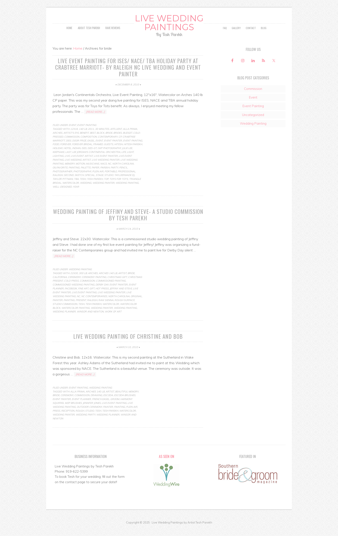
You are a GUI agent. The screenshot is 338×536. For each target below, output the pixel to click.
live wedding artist (78, 168)
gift (91, 296)
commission (71, 145)
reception (67, 418)
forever (65, 153)
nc (109, 172)
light (130, 160)
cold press (71, 288)
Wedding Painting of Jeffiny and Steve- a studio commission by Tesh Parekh (128, 223)
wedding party (85, 422)
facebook (71, 296)
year (76, 195)
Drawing (96, 403)
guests (108, 153)
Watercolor (70, 191)
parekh (105, 176)
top (106, 188)
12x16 (74, 137)
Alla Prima (130, 137)
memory (70, 172)
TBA (76, 188)
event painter (113, 149)
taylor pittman (63, 188)
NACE (103, 172)
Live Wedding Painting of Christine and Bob (128, 344)
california (60, 285)
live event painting (84, 300)
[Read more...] (95, 120)
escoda (108, 403)
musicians (92, 172)
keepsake (58, 160)
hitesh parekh (133, 153)
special (90, 184)
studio (108, 184)
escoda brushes (124, 403)
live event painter (106, 164)
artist (122, 281)
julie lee (127, 157)
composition (88, 145)
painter (58, 308)
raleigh (58, 184)
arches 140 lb (108, 281)
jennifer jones (92, 410)
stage (99, 184)
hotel (67, 157)
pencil (123, 176)
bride (108, 141)
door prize (79, 149)
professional (126, 180)
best (92, 141)
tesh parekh (95, 188)
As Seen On (166, 464)
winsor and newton (90, 319)
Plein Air (97, 180)
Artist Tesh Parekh (200, 530)
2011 (91, 137)
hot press (102, 296)
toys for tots (119, 188)
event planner (81, 406)
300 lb (83, 281)
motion (80, 172)
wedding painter (103, 191)
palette (86, 176)
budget (127, 141)
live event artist (82, 164)
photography (82, 180)
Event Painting (86, 133)
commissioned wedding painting (73, 292)
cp (120, 145)
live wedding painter (105, 168)
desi (68, 149)
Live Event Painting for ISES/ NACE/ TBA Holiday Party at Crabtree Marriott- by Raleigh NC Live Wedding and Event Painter (128, 77)
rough (79, 418)
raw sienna (105, 308)
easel (90, 149)
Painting (74, 176)
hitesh (118, 153)
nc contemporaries (94, 304)
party (114, 176)
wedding (85, 191)
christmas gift (117, 285)
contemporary (107, 145)
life (123, 160)
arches (57, 141)
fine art (83, 296)
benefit (84, 141)
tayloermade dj (124, 184)
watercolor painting (75, 315)
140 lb (83, 137)
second (69, 184)
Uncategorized (253, 125)
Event (72, 133)
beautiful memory (126, 399)
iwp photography (109, 157)
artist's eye (71, 141)
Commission (253, 99)
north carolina (123, 172)
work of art (113, 319)
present (81, 308)
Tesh (83, 188)
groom (114, 406)
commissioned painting (111, 288)
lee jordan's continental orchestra (96, 160)
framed (98, 153)
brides (117, 141)
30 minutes (102, 137)
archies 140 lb (95, 399)
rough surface (124, 308)
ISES (83, 157)
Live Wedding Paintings (169, 27)
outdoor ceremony (89, 414)
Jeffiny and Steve (121, 296)
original (136, 304)
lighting (58, 164)
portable (111, 180)
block (100, 141)
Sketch (79, 184)
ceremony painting (94, 285)
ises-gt (92, 157)
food (56, 153)
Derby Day (101, 292)
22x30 (74, 281)
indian (76, 157)
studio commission (65, 311)
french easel (100, 406)
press (56, 418)
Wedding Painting (127, 191)
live (67, 164)
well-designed (62, 195)
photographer (62, 180)
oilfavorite (60, 176)
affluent (116, 137)
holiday (58, 157)
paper (95, 176)
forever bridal (82, 153)
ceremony (74, 285)
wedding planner (64, 319)
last (68, 160)
